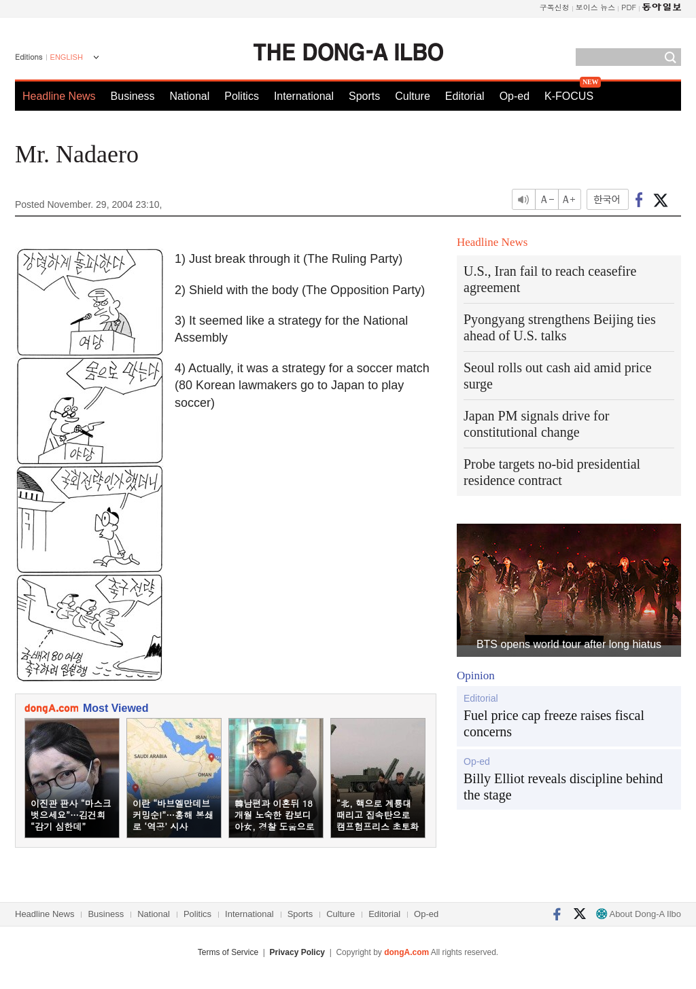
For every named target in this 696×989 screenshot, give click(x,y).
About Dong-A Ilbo (638, 914)
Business (133, 96)
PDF (628, 7)
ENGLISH (66, 57)
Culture (412, 96)
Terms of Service (228, 952)
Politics (241, 96)
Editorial (465, 96)
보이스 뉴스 (596, 7)
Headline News (59, 96)
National (190, 96)
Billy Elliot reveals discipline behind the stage (563, 786)
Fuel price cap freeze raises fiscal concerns (554, 723)
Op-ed (514, 96)
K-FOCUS (568, 96)
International (304, 96)
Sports (364, 96)
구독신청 (555, 7)
